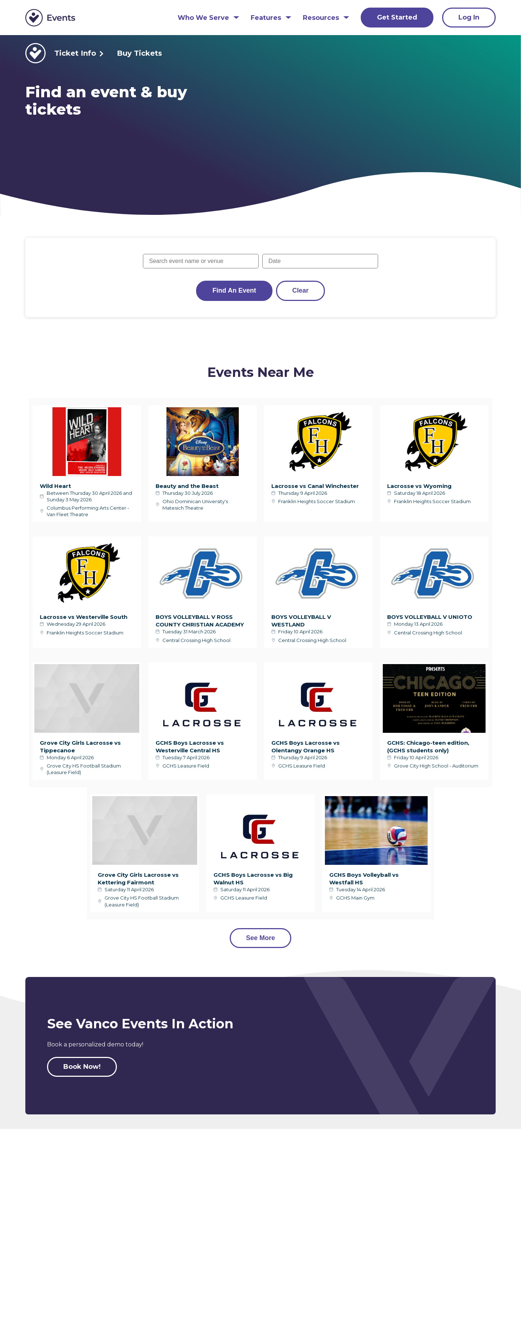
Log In (468, 17)
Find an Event (234, 290)
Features (266, 18)
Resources (321, 18)
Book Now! (82, 1067)
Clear (300, 290)
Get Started (397, 17)
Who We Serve (203, 18)
